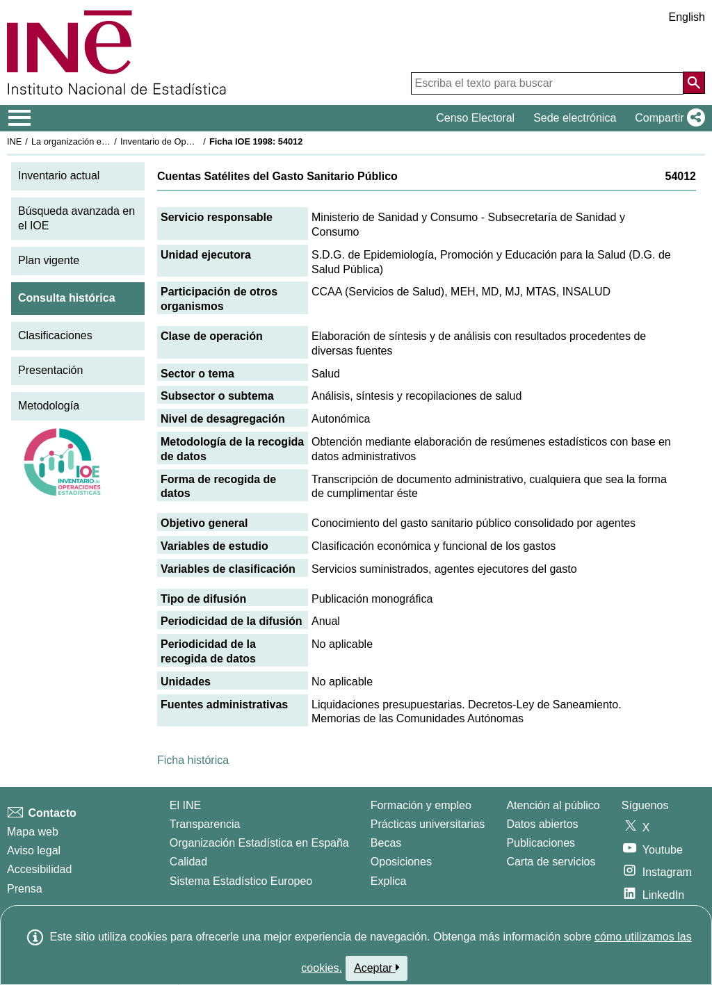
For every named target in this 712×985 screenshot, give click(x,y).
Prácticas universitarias (428, 824)
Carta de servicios (550, 862)
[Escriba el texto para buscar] (547, 83)
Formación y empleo (421, 805)
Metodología (48, 406)
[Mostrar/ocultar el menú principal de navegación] (20, 118)
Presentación (50, 370)
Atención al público (552, 805)
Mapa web (32, 832)
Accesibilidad (39, 869)
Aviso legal (33, 850)
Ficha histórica (193, 760)
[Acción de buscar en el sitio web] (694, 83)
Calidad (188, 862)
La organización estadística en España (107, 141)
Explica (389, 881)
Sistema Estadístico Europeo (241, 881)
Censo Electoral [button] (475, 118)
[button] (667, 118)
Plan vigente (48, 260)
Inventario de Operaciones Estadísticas (197, 141)
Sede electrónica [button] (574, 118)
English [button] (687, 17)
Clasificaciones (55, 335)
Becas (386, 843)
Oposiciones (401, 862)
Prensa (24, 889)
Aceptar (376, 967)
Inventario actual (58, 175)
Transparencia (205, 824)
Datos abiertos (542, 824)
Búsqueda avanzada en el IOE (76, 218)
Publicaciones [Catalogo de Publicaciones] (540, 843)
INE (14, 141)
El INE (185, 805)
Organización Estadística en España (259, 843)
